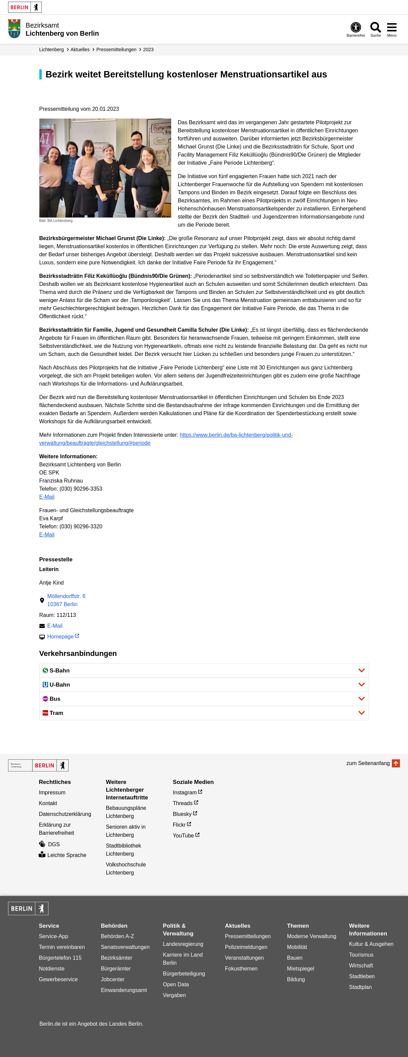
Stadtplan (360, 987)
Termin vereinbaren (62, 947)
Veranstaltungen (244, 958)
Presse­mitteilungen (117, 49)
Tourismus (361, 955)
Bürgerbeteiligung (184, 974)
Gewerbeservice (58, 979)
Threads (183, 803)
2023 (148, 49)
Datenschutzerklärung (65, 814)
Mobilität (297, 947)
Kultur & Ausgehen (371, 944)
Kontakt (48, 803)
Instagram (185, 792)
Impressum (52, 792)
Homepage (60, 637)
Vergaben (174, 995)
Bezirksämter (116, 958)
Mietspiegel (300, 968)
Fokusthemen (241, 968)
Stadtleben (362, 976)
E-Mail (46, 497)
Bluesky (182, 814)
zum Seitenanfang (368, 763)
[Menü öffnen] (392, 29)
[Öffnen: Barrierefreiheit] (356, 29)
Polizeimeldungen (246, 947)
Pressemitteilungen (248, 936)
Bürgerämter (116, 968)
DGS (49, 844)
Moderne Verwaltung (311, 936)
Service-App (53, 936)
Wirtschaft (361, 965)
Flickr (179, 825)
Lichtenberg (51, 49)
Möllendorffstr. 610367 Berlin (66, 600)
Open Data (176, 984)
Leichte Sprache (62, 855)
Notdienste (52, 968)
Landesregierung (183, 944)
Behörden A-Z (117, 936)
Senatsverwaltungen (125, 947)
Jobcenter (112, 979)
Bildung (296, 979)
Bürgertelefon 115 (60, 958)
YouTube (183, 835)
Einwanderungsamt (124, 990)
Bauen (294, 958)
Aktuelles (80, 49)
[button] (204, 670)
